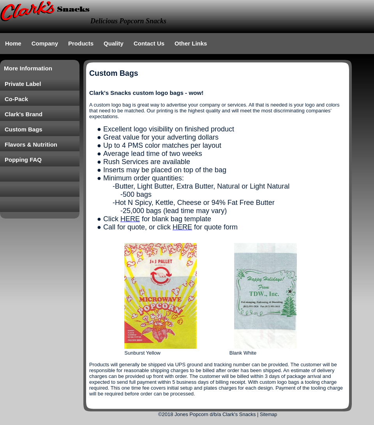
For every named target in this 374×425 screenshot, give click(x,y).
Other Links (191, 43)
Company (45, 43)
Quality (113, 43)
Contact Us (149, 43)
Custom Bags (23, 129)
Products (81, 43)
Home (13, 43)
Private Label (23, 83)
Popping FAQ (23, 159)
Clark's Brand (23, 114)
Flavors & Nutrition (31, 144)
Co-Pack (16, 99)
